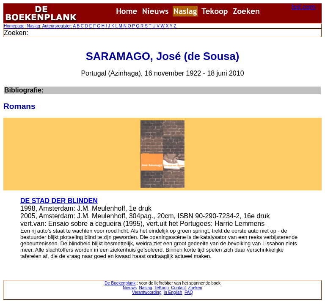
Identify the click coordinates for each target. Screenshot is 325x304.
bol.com (304, 7)
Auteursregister (56, 26)
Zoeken (195, 287)
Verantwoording (147, 292)
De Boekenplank (120, 283)
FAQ (189, 292)
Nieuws (130, 287)
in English (173, 292)
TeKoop (161, 287)
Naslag (33, 26)
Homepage (14, 26)
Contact (178, 287)
